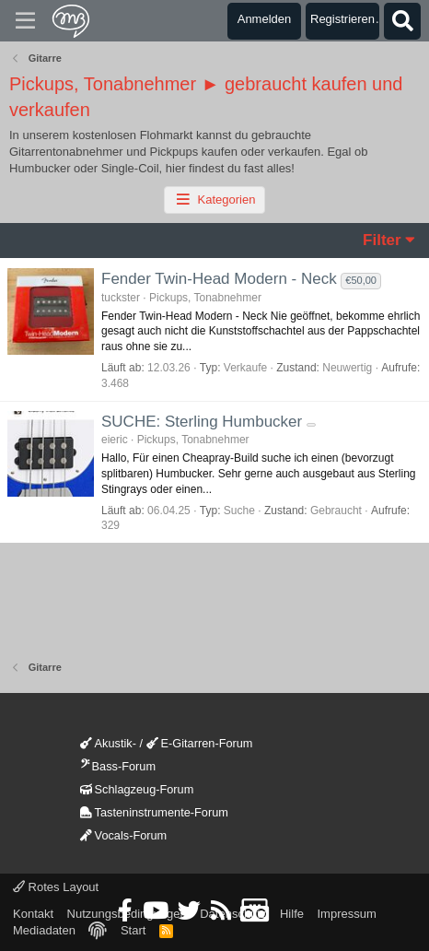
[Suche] (402, 21)
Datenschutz (233, 914)
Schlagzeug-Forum (137, 789)
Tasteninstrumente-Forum (154, 812)
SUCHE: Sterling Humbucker (201, 421)
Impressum (346, 914)
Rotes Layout (56, 887)
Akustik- (108, 743)
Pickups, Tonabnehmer (205, 297)
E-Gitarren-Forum (199, 743)
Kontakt (33, 914)
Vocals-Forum (124, 835)
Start (133, 930)
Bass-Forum (118, 766)
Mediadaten (44, 930)
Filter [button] (382, 240)
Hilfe (292, 914)
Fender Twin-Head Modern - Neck (219, 279)
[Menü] (25, 21)
